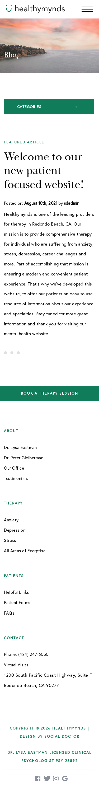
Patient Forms (17, 602)
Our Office (14, 468)
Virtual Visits (16, 664)
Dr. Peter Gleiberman (23, 457)
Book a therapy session (49, 393)
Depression (14, 530)
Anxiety (11, 519)
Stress (10, 540)
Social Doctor (61, 736)
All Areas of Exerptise (24, 550)
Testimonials (16, 478)
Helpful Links (16, 592)
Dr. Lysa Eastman (20, 447)
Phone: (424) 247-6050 (26, 654)
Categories (29, 106)
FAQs (9, 613)
